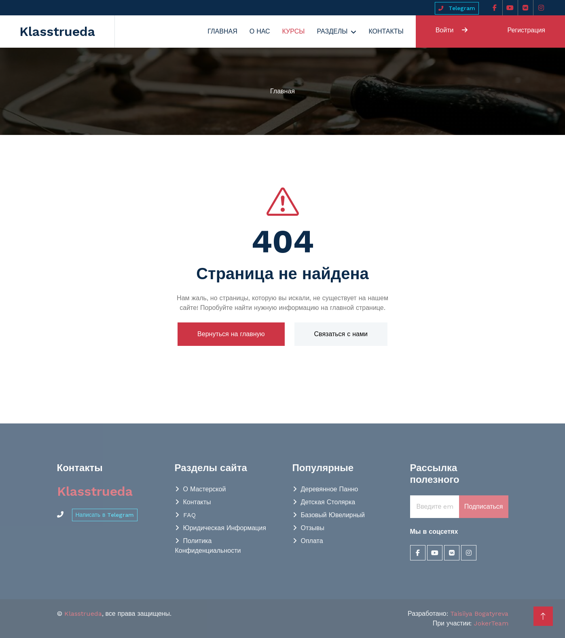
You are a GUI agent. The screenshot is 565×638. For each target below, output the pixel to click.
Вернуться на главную (231, 334)
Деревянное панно (329, 489)
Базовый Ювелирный (333, 515)
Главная (222, 31)
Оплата (312, 541)
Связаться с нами (341, 334)
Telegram (456, 8)
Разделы (332, 31)
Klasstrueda (83, 613)
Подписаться (483, 506)
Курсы (293, 31)
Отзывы (313, 528)
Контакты (385, 31)
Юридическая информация (224, 528)
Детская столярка (328, 502)
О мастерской (204, 489)
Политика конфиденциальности (208, 545)
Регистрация (526, 30)
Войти (452, 30)
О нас (260, 31)
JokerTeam (491, 623)
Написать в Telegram (105, 515)
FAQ (189, 515)
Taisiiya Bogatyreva (479, 613)
